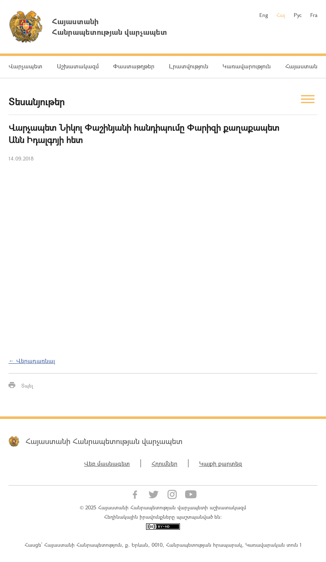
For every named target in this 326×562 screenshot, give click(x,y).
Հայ (280, 14)
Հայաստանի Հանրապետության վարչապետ (104, 441)
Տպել (27, 385)
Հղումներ (164, 463)
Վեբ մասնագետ (107, 463)
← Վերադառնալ (31, 361)
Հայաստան (301, 66)
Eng (263, 14)
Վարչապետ (25, 66)
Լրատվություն (188, 66)
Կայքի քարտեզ (220, 463)
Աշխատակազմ (78, 66)
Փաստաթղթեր (134, 66)
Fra (314, 14)
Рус (298, 14)
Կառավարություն (246, 66)
